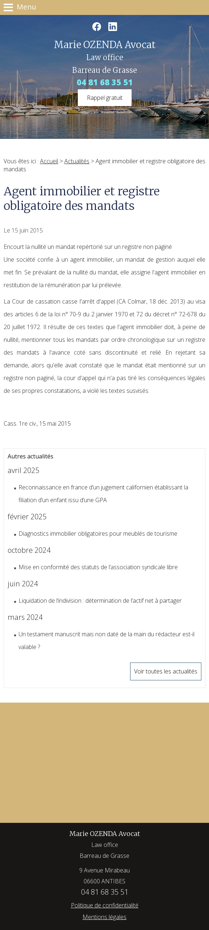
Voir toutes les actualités (165, 671)
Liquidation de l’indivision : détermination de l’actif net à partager (100, 601)
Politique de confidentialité (104, 905)
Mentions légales (104, 917)
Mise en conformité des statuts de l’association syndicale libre (98, 567)
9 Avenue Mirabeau (104, 876)
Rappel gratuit (104, 98)
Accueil (49, 161)
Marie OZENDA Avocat (104, 845)
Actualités (76, 161)
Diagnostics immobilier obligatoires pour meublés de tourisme (98, 534)
